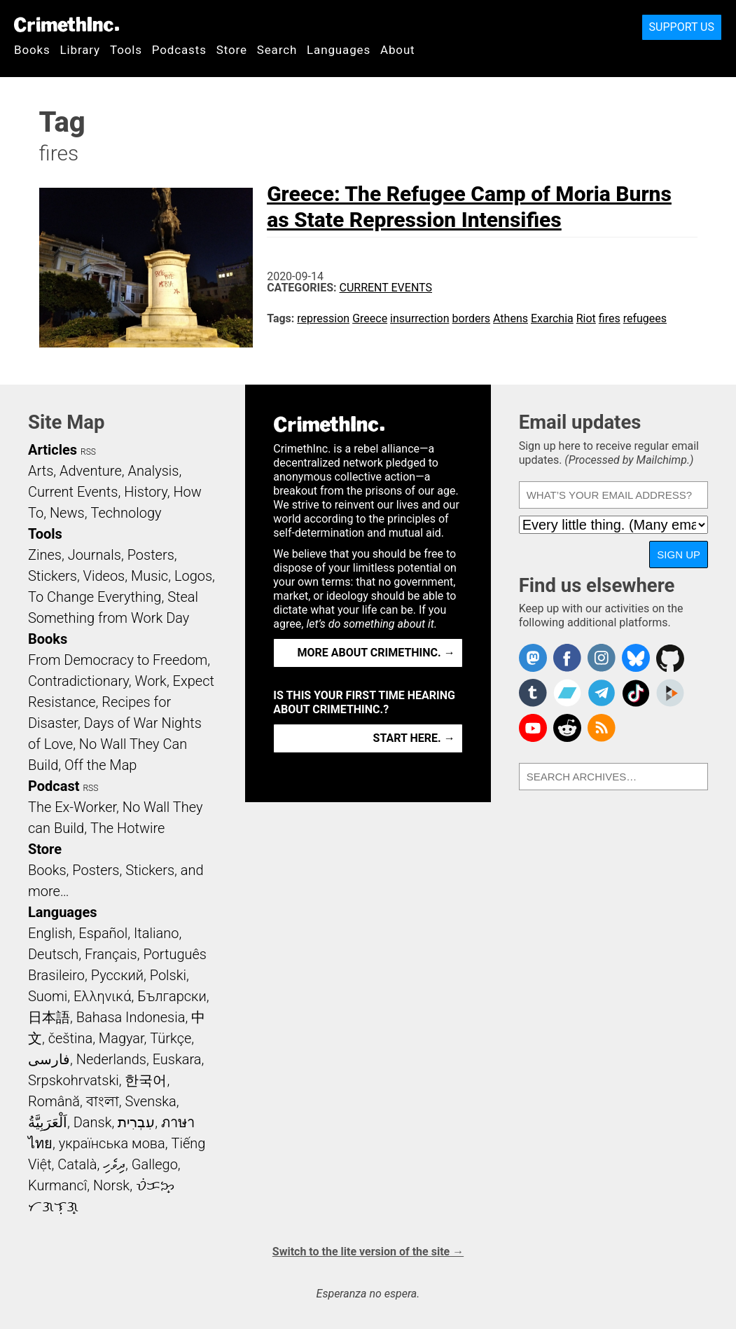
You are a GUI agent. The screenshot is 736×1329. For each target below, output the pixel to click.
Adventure (91, 470)
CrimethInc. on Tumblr (533, 693)
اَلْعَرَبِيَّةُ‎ (47, 1122)
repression (323, 318)
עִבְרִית (136, 1122)
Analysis (153, 470)
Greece (369, 318)
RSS (88, 452)
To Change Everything (94, 596)
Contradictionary (78, 681)
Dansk (93, 1122)
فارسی (49, 1059)
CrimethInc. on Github (670, 658)
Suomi (47, 996)
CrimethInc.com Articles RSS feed (602, 728)
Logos (193, 575)
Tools (126, 50)
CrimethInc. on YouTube (533, 728)
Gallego (155, 1164)
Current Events (386, 287)
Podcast (53, 786)
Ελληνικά (102, 996)
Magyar (121, 1038)
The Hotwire (127, 828)
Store (231, 50)
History (145, 491)
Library (80, 50)
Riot (586, 318)
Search (277, 50)
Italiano (156, 933)
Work (151, 681)
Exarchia (552, 318)
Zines (45, 554)
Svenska (150, 1101)
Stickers (52, 575)
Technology (125, 512)
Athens (510, 318)
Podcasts (179, 50)
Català (77, 1164)
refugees (645, 318)
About (397, 50)
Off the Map (100, 765)
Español (102, 933)
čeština (70, 1038)
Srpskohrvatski (73, 1080)
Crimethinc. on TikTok (636, 693)
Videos (104, 575)
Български (172, 996)
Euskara (177, 1059)
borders (471, 318)
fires (609, 318)
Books (32, 50)
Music (149, 575)
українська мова (112, 1143)
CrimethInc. (66, 24)
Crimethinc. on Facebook (567, 658)
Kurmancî (57, 1185)
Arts (40, 470)
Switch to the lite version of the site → (368, 1251)
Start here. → (414, 738)
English (50, 933)
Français (111, 954)
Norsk (111, 1185)
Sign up (678, 554)
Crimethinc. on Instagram (602, 658)
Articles (52, 449)
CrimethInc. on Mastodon (533, 658)
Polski (168, 975)
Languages (338, 50)
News (67, 512)
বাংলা (102, 1101)
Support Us (681, 27)
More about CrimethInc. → (376, 652)
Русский (117, 975)
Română (54, 1101)
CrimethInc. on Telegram (602, 693)
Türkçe (170, 1038)
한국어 (146, 1080)
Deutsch (53, 954)
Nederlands (111, 1059)
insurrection (419, 318)
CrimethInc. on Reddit (567, 728)
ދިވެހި (114, 1164)
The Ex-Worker (72, 807)
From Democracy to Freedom (117, 660)
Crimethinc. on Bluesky (636, 658)
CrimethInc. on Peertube (670, 693)
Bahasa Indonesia (131, 1017)
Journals (94, 554)
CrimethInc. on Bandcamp (567, 693)
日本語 (49, 1017)
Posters (150, 554)
